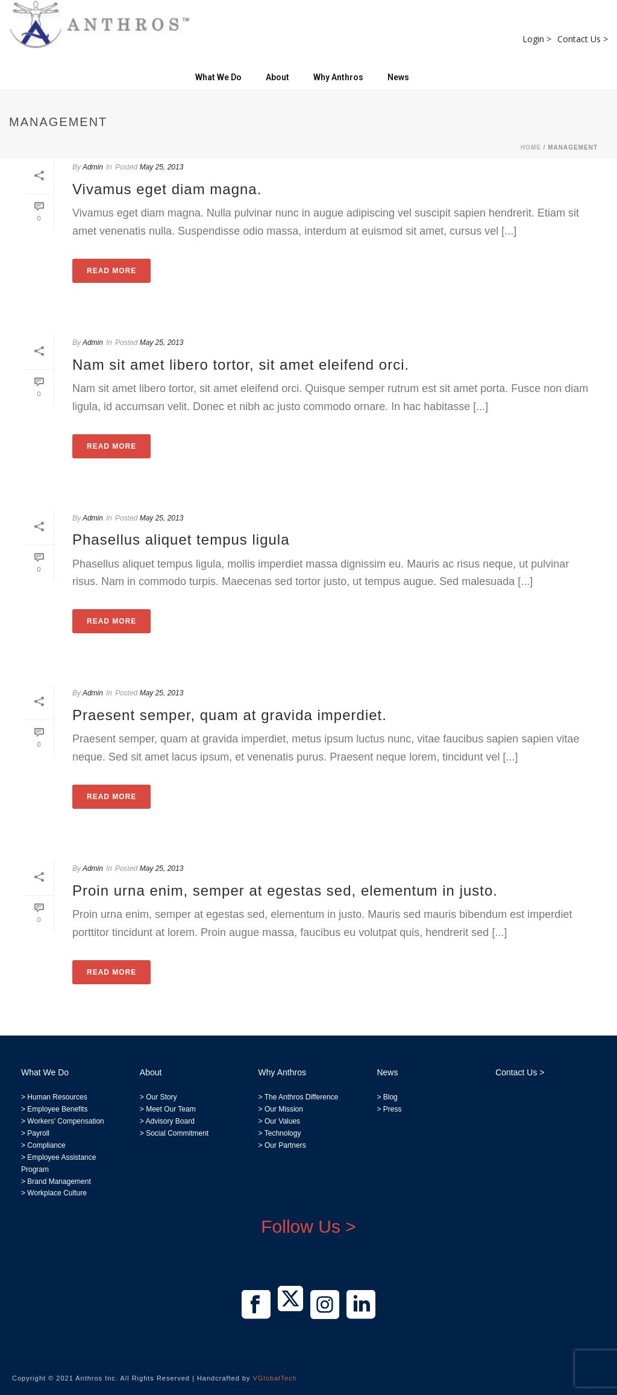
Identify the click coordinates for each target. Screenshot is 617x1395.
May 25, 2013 (162, 167)
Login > (536, 39)
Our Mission (284, 1109)
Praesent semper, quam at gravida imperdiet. (229, 715)
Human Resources (57, 1097)
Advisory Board (169, 1121)
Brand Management (58, 1181)
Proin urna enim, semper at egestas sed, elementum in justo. (285, 890)
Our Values (282, 1121)
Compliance (46, 1145)
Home (531, 147)
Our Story (161, 1097)
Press (392, 1109)
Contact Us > (582, 39)
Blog (389, 1097)
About (277, 77)
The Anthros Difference (302, 1097)
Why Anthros (338, 77)
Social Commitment (176, 1133)
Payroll (38, 1133)
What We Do (218, 77)
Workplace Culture (56, 1193)
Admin (93, 167)
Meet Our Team (170, 1109)
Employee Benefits (57, 1109)
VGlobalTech (275, 1378)
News (398, 77)
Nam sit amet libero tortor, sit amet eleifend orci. (240, 364)
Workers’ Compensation (65, 1121)
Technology (283, 1133)
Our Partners (284, 1145)
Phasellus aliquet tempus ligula (181, 539)
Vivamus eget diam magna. (167, 189)
